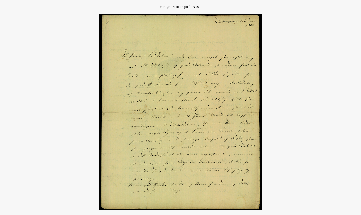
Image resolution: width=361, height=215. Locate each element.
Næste (197, 7)
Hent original (181, 7)
